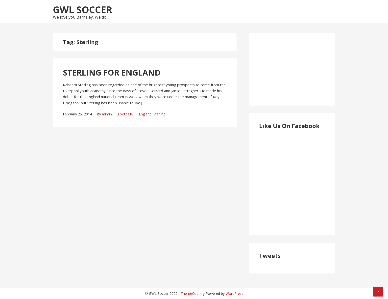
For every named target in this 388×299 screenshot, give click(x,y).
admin (107, 114)
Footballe (125, 114)
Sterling (159, 114)
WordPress (234, 293)
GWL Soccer (82, 9)
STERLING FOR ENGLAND (112, 72)
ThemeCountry (193, 293)
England (145, 114)
